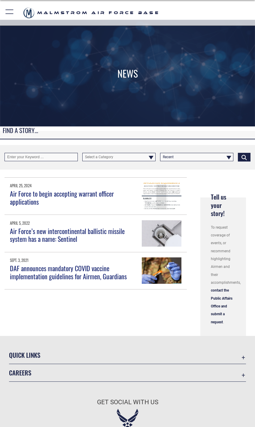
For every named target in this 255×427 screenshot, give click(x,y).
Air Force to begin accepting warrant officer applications (62, 197)
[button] (10, 12)
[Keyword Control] (41, 157)
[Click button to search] (244, 157)
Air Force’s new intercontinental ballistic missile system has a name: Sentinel (67, 235)
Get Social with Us (127, 402)
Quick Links (24, 355)
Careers (20, 372)
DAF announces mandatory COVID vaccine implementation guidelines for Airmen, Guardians (68, 272)
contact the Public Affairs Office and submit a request (221, 306)
